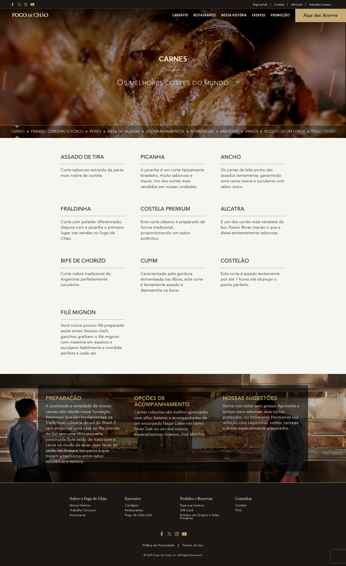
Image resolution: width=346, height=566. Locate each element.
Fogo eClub (260, 4)
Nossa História (234, 15)
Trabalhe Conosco (320, 4)
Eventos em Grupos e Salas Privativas (199, 517)
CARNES (18, 132)
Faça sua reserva (320, 15)
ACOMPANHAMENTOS (165, 132)
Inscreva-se (78, 515)
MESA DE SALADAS (123, 132)
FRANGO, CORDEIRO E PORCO (57, 132)
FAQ (238, 510)
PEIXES (95, 132)
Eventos (258, 15)
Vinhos (251, 132)
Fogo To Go (323, 132)
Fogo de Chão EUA (138, 515)
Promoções (280, 15)
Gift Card (296, 4)
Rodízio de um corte (284, 132)
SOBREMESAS (202, 132)
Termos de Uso (192, 545)
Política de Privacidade (158, 545)
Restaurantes (204, 15)
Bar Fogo (229, 132)
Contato (279, 4)
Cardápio (180, 15)
